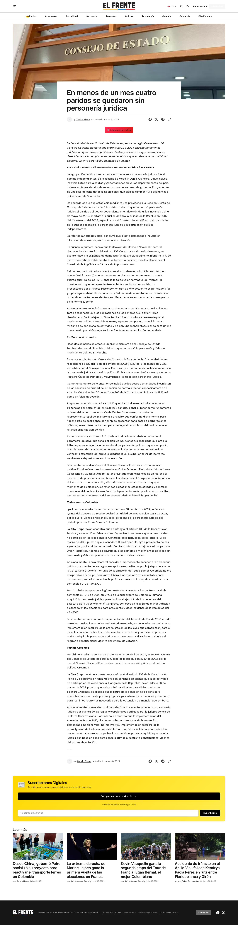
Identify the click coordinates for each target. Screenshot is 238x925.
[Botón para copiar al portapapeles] (168, 119)
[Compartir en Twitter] (156, 119)
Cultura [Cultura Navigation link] (129, 16)
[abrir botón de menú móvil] (15, 6)
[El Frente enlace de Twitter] (223, 913)
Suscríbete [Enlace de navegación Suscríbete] (107, 913)
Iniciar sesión (200, 6)
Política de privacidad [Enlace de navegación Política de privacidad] (148, 913)
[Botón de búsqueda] (181, 6)
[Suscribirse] (217, 6)
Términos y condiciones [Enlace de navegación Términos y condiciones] (125, 913)
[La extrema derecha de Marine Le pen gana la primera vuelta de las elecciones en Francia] (92, 871)
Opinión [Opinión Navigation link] (166, 16)
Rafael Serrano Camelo (81, 881)
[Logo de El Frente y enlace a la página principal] (119, 6)
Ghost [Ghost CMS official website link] (86, 913)
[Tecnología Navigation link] (148, 16)
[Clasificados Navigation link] (204, 16)
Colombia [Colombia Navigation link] (184, 16)
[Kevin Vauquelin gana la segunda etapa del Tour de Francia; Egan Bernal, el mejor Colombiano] (146, 871)
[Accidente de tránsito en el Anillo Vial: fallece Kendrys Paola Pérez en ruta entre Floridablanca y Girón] (200, 871)
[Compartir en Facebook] (150, 119)
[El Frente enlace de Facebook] (218, 913)
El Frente (95, 913)
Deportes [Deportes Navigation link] (111, 16)
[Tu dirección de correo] (108, 813)
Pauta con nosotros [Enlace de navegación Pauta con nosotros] (169, 913)
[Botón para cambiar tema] (187, 6)
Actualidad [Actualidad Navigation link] (72, 16)
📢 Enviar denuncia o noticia (119, 130)
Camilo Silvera (83, 119)
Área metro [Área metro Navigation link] (51, 16)
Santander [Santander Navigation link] (92, 16)
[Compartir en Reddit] (163, 119)
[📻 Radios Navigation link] (32, 16)
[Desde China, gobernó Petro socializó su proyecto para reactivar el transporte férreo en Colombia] (38, 871)
